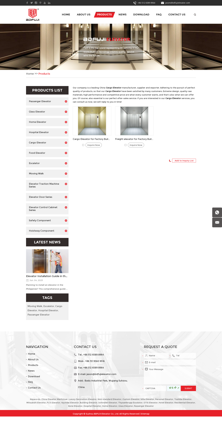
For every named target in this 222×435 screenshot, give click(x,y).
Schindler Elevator (107, 402)
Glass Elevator (48, 111)
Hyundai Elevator (70, 402)
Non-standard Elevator (109, 399)
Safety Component (48, 220)
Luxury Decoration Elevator (83, 399)
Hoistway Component (48, 230)
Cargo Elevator (48, 142)
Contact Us (176, 14)
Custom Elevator (131, 399)
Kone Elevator (75, 406)
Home (66, 14)
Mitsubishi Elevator (36, 402)
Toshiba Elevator (183, 399)
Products (104, 14)
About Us (83, 14)
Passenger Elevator (48, 101)
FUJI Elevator (53, 402)
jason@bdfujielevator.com (177, 2)
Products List (47, 90)
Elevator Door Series (48, 197)
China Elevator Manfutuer (54, 399)
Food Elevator (48, 153)
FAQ (159, 14)
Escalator (48, 163)
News (122, 14)
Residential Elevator (184, 402)
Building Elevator (88, 402)
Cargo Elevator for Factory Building (92, 139)
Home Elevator (48, 122)
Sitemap (145, 414)
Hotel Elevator (166, 402)
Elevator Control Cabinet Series (48, 208)
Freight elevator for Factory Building (134, 139)
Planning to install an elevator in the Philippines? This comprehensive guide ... (46, 287)
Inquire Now (93, 145)
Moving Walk (48, 173)
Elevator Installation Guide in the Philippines (47, 276)
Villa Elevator (147, 399)
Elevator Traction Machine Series (48, 185)
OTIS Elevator (151, 402)
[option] (111, 47)
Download (141, 14)
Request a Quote (160, 347)
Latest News (47, 242)
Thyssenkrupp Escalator (130, 402)
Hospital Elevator (48, 132)
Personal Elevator (164, 399)
